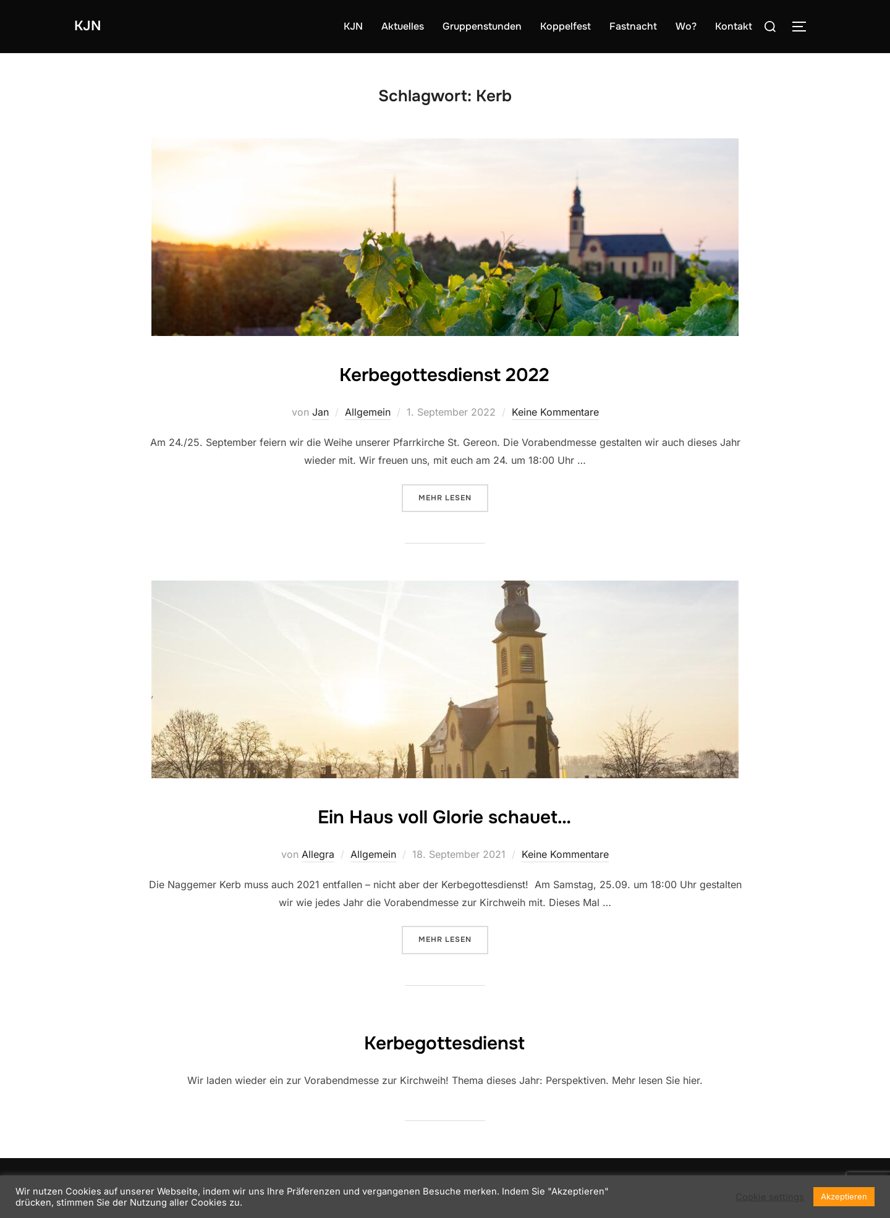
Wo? (686, 26)
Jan (320, 412)
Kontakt (733, 26)
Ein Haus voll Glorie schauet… (444, 814)
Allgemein (368, 412)
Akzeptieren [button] (844, 1196)
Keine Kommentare (555, 412)
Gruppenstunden (482, 26)
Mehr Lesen (453, 497)
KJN (90, 26)
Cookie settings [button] (769, 1197)
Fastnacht (633, 26)
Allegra (318, 854)
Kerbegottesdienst (445, 1040)
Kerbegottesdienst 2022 (444, 372)
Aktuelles (402, 26)
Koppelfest (565, 26)
